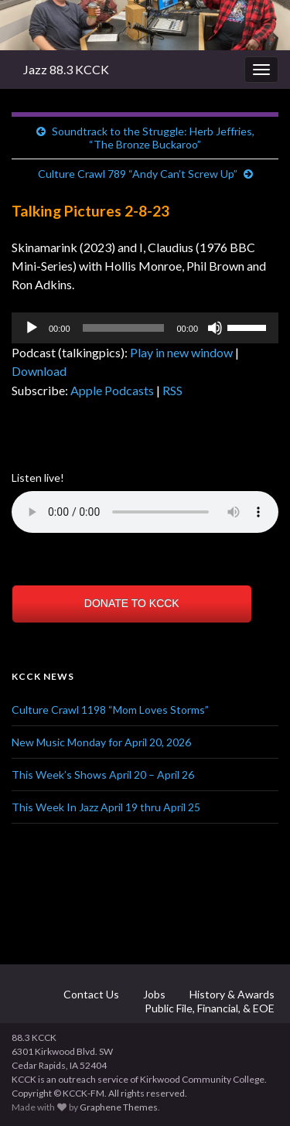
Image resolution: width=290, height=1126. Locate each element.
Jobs (153, 994)
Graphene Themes (119, 1107)
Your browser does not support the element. (145, 512)
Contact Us (90, 994)
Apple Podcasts (112, 390)
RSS (172, 390)
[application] (145, 327)
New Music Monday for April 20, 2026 (101, 742)
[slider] (124, 328)
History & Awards (231, 994)
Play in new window (181, 352)
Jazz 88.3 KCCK (66, 69)
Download (39, 370)
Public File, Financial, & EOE (208, 1008)
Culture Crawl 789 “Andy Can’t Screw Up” (137, 173)
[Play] (31, 328)
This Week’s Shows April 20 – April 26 (103, 774)
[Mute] (215, 328)
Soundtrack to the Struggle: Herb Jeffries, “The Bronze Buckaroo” (153, 138)
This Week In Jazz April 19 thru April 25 (106, 807)
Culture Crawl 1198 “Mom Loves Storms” (110, 709)
